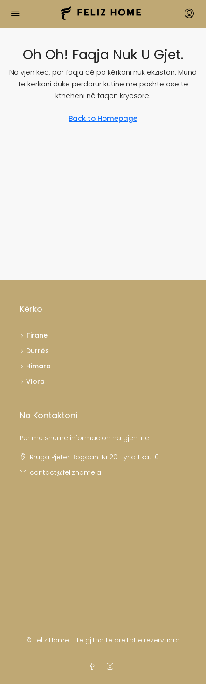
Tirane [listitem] (34, 335)
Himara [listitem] (35, 366)
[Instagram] (112, 666)
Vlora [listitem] (32, 381)
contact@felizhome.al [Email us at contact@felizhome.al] (66, 472)
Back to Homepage (103, 118)
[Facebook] (94, 666)
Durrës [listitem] (34, 350)
